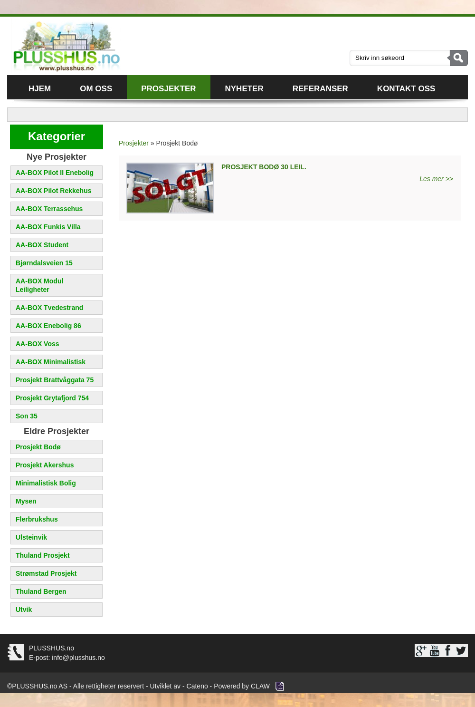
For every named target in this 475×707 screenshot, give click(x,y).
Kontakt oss (406, 88)
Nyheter (244, 88)
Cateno (197, 686)
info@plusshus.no (77, 657)
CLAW (260, 686)
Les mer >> (436, 179)
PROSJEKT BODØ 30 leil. (263, 167)
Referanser (320, 88)
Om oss (96, 88)
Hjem (39, 88)
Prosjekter (168, 88)
